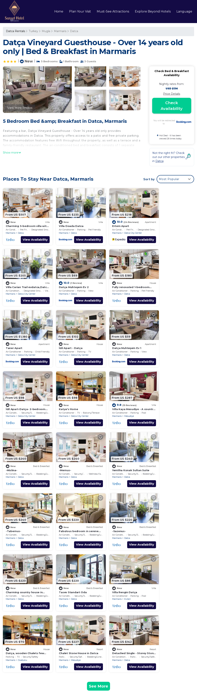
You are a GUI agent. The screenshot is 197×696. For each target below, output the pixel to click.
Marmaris (59, 31)
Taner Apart (111, 281)
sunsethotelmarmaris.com (32, 674)
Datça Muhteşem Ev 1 (20, 339)
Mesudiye (169, 347)
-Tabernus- (159, 398)
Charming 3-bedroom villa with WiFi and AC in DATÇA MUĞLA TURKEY (145, 591)
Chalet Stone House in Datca (122, 515)
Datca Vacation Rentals (24, 589)
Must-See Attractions (113, 11)
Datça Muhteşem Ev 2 (20, 281)
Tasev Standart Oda (165, 456)
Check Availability (172, 105)
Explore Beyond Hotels (153, 11)
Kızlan (21, 521)
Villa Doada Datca (66, 223)
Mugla (45, 31)
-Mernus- (60, 398)
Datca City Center (124, 230)
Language (184, 11)
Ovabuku (71, 521)
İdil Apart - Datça (163, 281)
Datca (74, 31)
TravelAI (179, 674)
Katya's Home (112, 339)
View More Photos (19, 108)
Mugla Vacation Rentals (24, 596)
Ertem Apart (111, 223)
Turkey (33, 31)
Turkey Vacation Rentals (24, 603)
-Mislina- (11, 398)
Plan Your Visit (80, 11)
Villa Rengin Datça (18, 515)
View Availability (30, 237)
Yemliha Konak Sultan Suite (121, 398)
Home (58, 11)
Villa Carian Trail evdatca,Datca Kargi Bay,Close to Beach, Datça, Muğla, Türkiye (146, 616)
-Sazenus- (61, 456)
